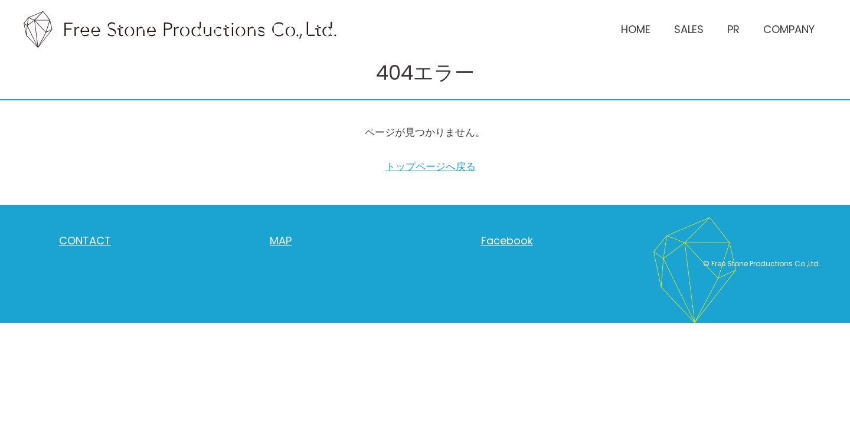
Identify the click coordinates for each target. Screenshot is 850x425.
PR (733, 29)
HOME (635, 29)
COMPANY (789, 29)
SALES (689, 29)
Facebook (507, 240)
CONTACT (85, 240)
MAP (281, 240)
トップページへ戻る (430, 166)
